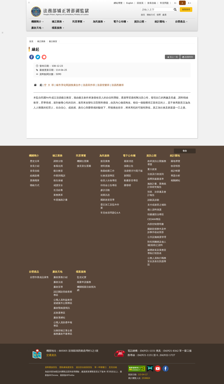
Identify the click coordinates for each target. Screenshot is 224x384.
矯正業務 (57, 21)
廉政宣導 (58, 286)
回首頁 (140, 3)
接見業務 (105, 161)
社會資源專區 (107, 175)
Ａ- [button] (175, 3)
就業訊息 (105, 194)
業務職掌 (34, 180)
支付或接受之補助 (156, 204)
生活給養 (58, 190)
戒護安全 (58, 185)
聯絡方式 (151, 14)
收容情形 (175, 165)
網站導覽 (118, 3)
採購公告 (128, 165)
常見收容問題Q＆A (110, 212)
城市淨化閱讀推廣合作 (68, 84)
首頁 (31, 41)
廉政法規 (58, 282)
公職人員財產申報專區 (63, 324)
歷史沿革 (34, 161)
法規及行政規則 (155, 174)
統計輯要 (175, 170)
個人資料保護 (154, 209)
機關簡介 (36, 21)
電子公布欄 (119, 21)
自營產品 (180, 21)
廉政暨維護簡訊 (62, 307)
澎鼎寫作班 (89, 84)
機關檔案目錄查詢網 (86, 288)
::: (29, 2)
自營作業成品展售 (39, 277)
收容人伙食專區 (108, 180)
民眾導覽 (77, 21)
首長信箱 (151, 3)
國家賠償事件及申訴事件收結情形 (156, 230)
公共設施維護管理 (156, 236)
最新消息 (128, 161)
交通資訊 (51, 354)
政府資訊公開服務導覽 (156, 163)
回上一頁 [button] (174, 57)
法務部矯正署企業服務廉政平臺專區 (63, 332)
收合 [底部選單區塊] (185, 150)
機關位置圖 (83, 161)
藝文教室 (53, 41)
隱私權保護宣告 (66, 367)
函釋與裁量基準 (155, 178)
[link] (31, 57)
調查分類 (58, 161)
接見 (143, 14)
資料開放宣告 (51, 367)
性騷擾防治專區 (155, 214)
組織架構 (34, 175)
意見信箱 (113, 367)
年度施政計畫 (61, 199)
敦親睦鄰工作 (107, 170)
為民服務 (98, 21)
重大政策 (152, 169)
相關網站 (175, 180)
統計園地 (160, 21)
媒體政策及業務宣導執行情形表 (156, 251)
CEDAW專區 (154, 219)
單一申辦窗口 (100, 367)
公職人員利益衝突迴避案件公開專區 (63, 301)
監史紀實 (81, 277)
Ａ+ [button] (189, 3)
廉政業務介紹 (61, 277)
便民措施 (105, 165)
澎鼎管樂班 (103, 84)
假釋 (159, 14)
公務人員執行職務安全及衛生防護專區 (156, 261)
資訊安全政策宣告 (84, 367)
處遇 (164, 14)
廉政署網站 (59, 317)
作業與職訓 (59, 175)
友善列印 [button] (189, 57)
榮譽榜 (127, 185)
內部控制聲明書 (155, 224)
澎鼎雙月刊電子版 (133, 170)
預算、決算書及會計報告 (156, 193)
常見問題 (164, 3)
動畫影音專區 (131, 180)
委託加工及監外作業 (109, 206)
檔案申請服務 (84, 282)
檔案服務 (57, 27)
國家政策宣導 (107, 199)
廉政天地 (36, 27)
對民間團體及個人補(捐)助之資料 (156, 243)
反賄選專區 (59, 312)
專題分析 (175, 175)
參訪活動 (105, 190)
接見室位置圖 (84, 165)
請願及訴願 (153, 199)
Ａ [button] (182, 3)
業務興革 (58, 194)
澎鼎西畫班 (117, 84)
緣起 (35, 49)
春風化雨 (58, 165)
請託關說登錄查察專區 (63, 293)
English (129, 3)
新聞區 (127, 175)
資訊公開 (139, 21)
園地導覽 (175, 161)
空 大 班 (49, 84)
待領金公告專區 (108, 185)
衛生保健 (58, 180)
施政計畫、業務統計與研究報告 (156, 185)
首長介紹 (34, 165)
